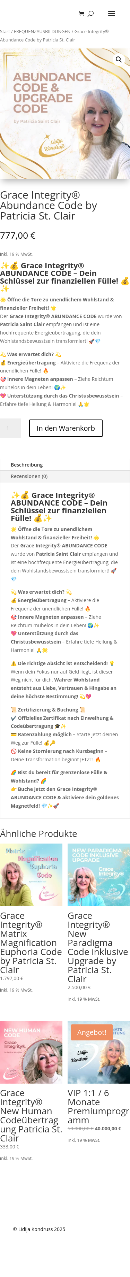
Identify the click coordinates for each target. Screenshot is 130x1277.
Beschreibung (27, 464)
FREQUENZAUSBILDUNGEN (42, 31)
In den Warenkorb (66, 428)
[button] (119, 59)
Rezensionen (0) (29, 476)
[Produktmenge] (10, 428)
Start (5, 31)
